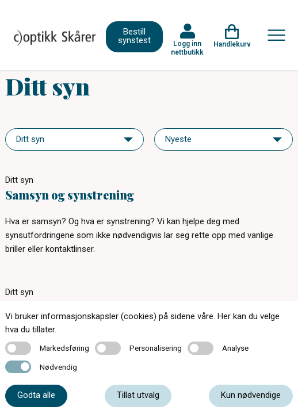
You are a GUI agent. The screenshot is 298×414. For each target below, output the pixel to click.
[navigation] (74, 139)
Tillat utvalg (138, 395)
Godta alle (36, 395)
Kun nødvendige (251, 395)
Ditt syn (19, 180)
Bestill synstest (134, 35)
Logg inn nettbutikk (187, 48)
